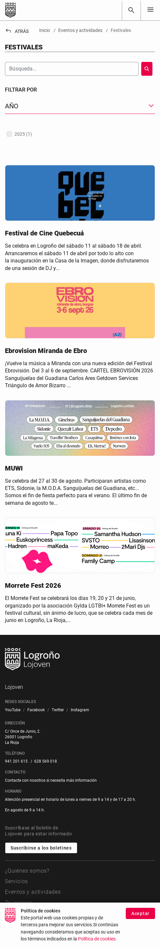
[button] (80, 106)
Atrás (17, 31)
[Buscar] (131, 10)
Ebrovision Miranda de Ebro (46, 351)
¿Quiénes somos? (27, 871)
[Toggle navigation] (150, 10)
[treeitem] (80, 134)
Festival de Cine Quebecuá (44, 233)
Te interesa (19, 903)
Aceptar (140, 921)
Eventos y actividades (33, 892)
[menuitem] (12, 710)
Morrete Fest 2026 (33, 585)
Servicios (16, 881)
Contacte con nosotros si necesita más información (51, 780)
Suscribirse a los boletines (41, 848)
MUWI (14, 468)
